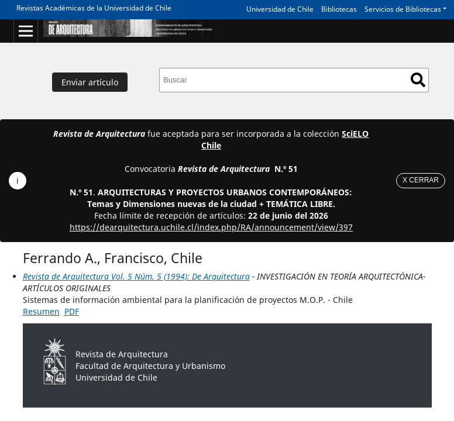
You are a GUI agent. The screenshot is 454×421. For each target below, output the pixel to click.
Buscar (418, 80)
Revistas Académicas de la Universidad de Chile (93, 8)
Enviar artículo (89, 82)
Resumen (41, 311)
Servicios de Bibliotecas (402, 9)
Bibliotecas (339, 9)
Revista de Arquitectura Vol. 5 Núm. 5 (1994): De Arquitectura (136, 276)
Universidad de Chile (280, 9)
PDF (71, 311)
